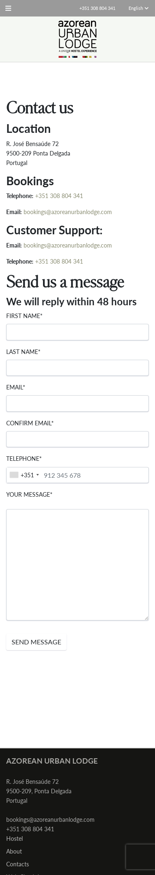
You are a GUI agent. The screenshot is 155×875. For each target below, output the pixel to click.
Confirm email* (30, 423)
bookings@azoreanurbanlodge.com (68, 211)
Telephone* (24, 458)
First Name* (24, 315)
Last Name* (23, 351)
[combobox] (24, 475)
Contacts (17, 864)
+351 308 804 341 (59, 195)
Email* (15, 387)
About (14, 851)
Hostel (14, 838)
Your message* (29, 494)
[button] (8, 8)
